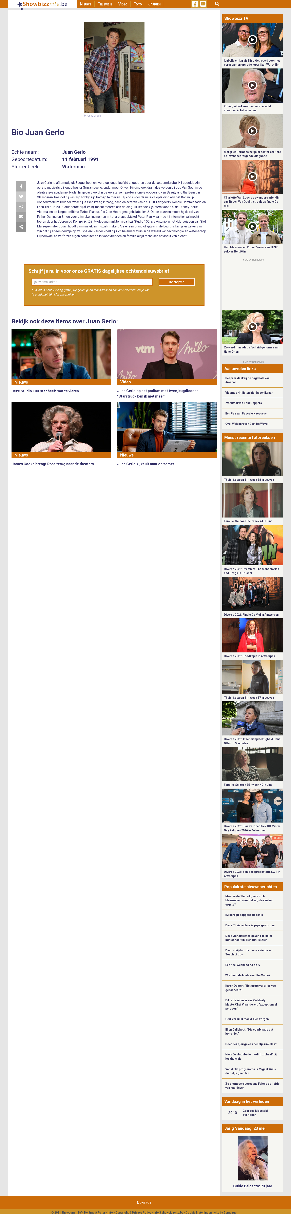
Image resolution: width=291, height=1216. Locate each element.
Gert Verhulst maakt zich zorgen (247, 1019)
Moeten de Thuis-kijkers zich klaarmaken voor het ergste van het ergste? (249, 900)
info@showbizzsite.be (168, 1212)
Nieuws (85, 4)
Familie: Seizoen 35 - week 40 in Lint (248, 784)
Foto (138, 4)
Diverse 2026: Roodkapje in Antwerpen (249, 656)
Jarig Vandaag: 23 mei (245, 1128)
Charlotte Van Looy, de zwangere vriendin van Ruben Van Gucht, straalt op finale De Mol (251, 201)
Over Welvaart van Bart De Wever (247, 423)
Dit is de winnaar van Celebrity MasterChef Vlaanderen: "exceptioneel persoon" (251, 1004)
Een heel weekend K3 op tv (242, 965)
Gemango (230, 1212)
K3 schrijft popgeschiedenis (244, 914)
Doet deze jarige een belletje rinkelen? (251, 1044)
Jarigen (154, 4)
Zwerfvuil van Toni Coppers (243, 403)
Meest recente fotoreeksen (249, 437)
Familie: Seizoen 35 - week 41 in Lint (248, 521)
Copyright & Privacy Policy (133, 1212)
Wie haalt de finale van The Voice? (247, 975)
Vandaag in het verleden (246, 1101)
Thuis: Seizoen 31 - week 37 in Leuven (249, 697)
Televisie (105, 4)
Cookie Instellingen (199, 1212)
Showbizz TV (236, 18)
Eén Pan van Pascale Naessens (246, 413)
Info (110, 1212)
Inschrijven (176, 282)
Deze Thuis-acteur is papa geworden (250, 925)
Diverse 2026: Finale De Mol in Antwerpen (251, 614)
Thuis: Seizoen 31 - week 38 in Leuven (249, 479)
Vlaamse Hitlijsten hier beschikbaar (249, 392)
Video (122, 4)
